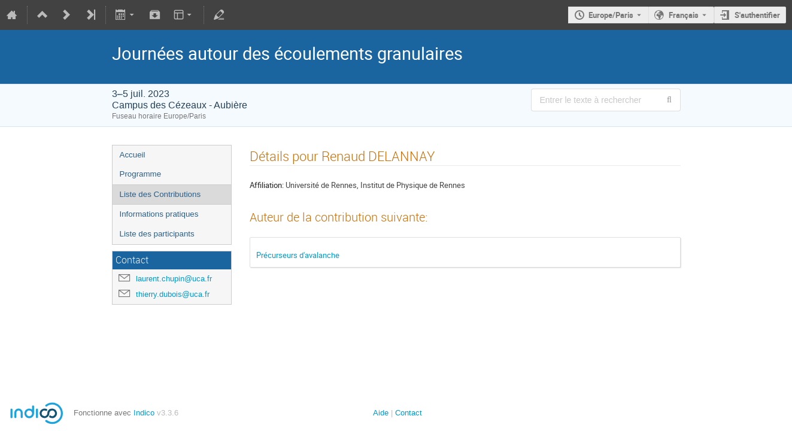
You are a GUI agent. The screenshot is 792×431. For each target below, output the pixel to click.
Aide (381, 413)
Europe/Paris (610, 15)
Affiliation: (267, 185)
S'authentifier (757, 15)
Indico (143, 413)
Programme (141, 173)
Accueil (132, 154)
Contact (408, 413)
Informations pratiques (159, 214)
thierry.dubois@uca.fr (173, 294)
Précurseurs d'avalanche (297, 255)
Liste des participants (157, 233)
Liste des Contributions (160, 194)
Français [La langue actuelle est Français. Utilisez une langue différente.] (684, 15)
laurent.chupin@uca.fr (174, 279)
